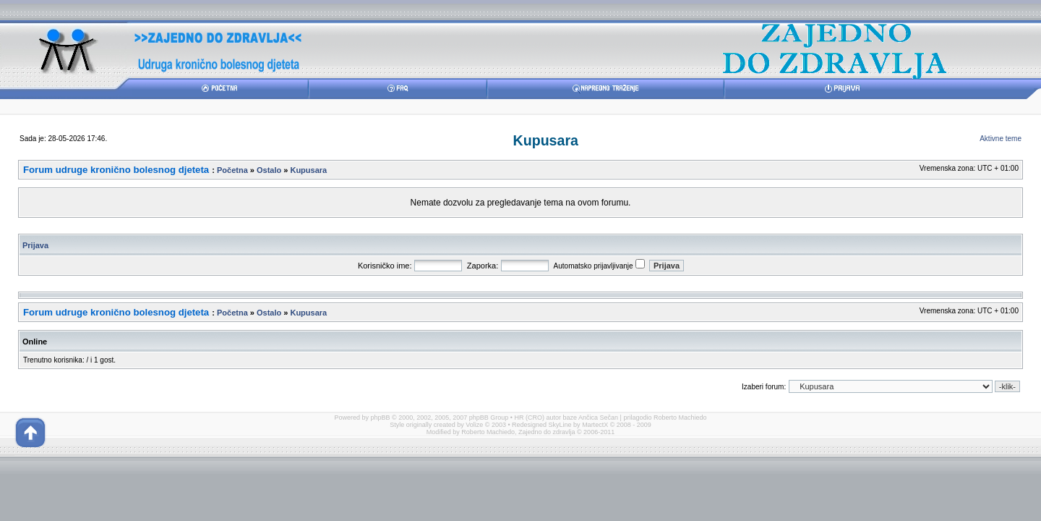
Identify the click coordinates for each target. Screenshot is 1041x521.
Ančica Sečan (598, 417)
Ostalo (269, 170)
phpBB (380, 417)
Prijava (35, 245)
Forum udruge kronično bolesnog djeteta (116, 169)
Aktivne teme (1000, 139)
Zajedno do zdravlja (547, 432)
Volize (474, 424)
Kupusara (545, 140)
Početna (232, 170)
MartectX (595, 424)
